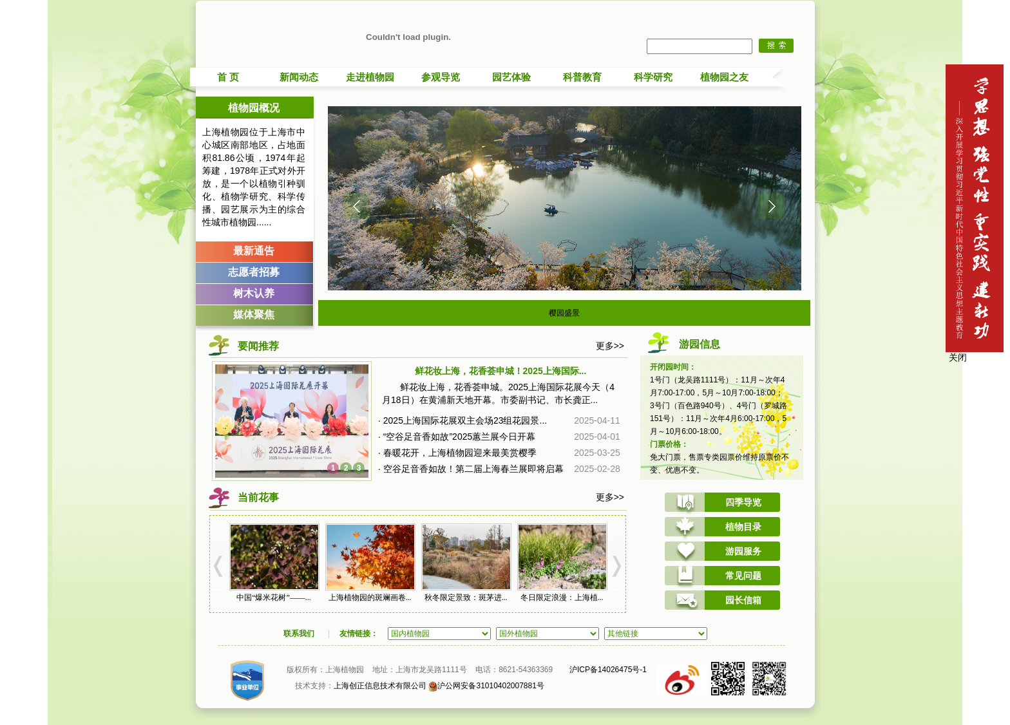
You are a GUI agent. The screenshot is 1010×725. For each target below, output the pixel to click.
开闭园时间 (669, 367)
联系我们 (298, 633)
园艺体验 (511, 76)
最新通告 (253, 250)
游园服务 (743, 551)
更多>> (610, 346)
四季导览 (743, 502)
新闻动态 (299, 76)
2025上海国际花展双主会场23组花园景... (465, 420)
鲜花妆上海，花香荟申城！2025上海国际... (501, 371)
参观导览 (440, 76)
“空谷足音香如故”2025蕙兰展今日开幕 (459, 436)
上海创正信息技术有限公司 (380, 685)
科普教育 (582, 76)
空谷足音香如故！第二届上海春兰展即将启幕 (473, 469)
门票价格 (665, 444)
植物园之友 (724, 76)
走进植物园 (370, 76)
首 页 (228, 76)
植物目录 (743, 527)
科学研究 (653, 76)
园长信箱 (743, 600)
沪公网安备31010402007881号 (486, 685)
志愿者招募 (254, 272)
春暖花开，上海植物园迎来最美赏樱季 (460, 452)
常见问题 (743, 575)
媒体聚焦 (253, 314)
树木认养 (253, 293)
